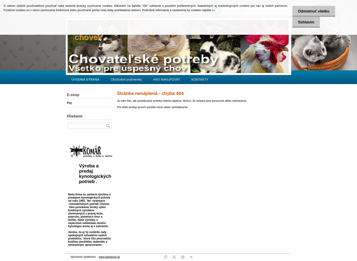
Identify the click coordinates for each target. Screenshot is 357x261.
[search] (108, 126)
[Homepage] (85, 79)
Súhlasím (306, 22)
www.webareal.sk (109, 257)
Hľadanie (74, 116)
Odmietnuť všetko (313, 11)
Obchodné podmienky (126, 79)
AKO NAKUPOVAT (166, 79)
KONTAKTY (199, 79)
